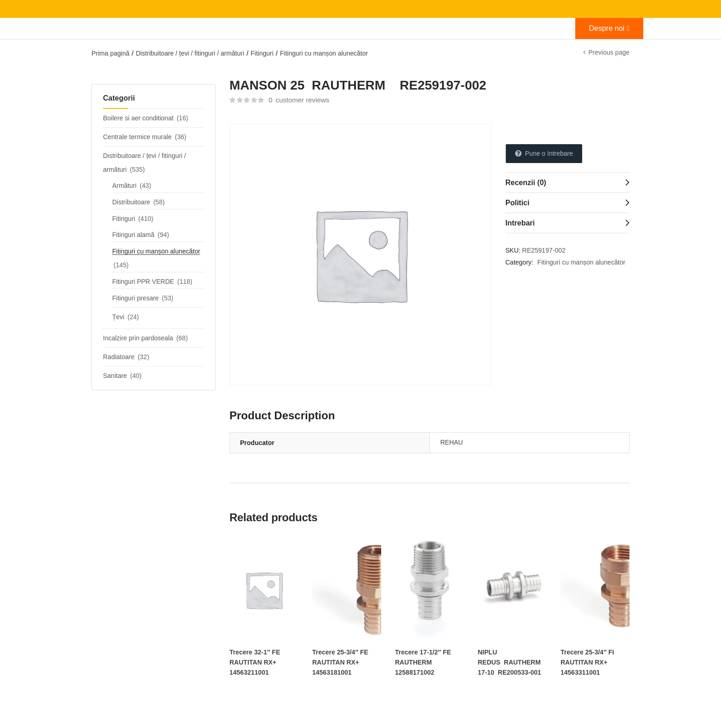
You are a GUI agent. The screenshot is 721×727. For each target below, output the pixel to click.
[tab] (567, 182)
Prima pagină (111, 53)
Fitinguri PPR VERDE (143, 281)
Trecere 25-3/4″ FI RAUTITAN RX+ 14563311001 (587, 662)
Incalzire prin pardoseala (138, 338)
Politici (517, 203)
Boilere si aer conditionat (138, 118)
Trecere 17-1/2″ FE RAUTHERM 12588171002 (423, 662)
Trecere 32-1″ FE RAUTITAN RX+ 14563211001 (254, 662)
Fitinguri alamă (133, 234)
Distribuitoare (131, 202)
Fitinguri (262, 53)
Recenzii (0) (525, 182)
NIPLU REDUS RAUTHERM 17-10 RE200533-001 (509, 662)
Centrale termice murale (137, 137)
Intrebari (520, 223)
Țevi (118, 317)
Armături (124, 185)
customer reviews (299, 100)
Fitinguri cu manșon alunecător (324, 53)
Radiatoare (119, 357)
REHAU (452, 442)
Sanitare (115, 375)
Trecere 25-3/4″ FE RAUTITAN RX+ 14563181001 (340, 662)
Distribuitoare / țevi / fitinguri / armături (190, 53)
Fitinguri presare (135, 298)
